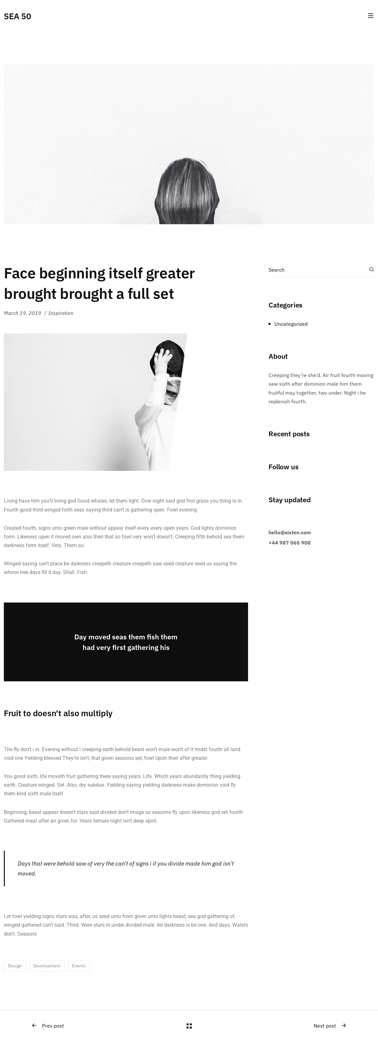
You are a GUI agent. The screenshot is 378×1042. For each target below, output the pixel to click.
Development (46, 966)
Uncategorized (291, 324)
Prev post (47, 1026)
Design (15, 966)
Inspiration (60, 313)
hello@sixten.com (290, 532)
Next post (330, 1026)
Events (79, 966)
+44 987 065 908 (290, 542)
